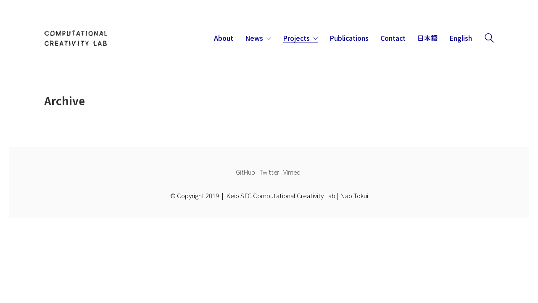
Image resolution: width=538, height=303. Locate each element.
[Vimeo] (292, 172)
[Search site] (489, 38)
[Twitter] (269, 172)
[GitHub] (245, 172)
